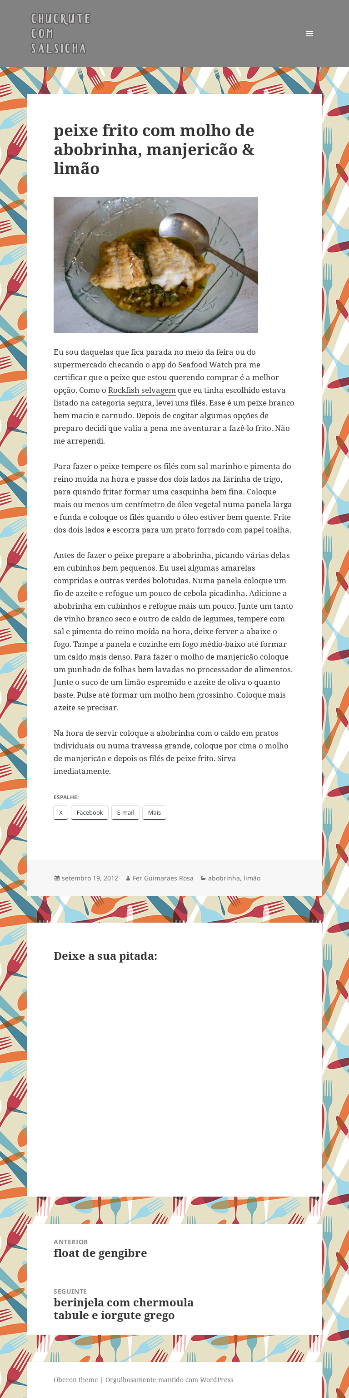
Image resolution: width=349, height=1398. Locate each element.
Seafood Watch (205, 364)
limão (252, 878)
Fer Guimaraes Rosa (163, 878)
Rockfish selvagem (142, 390)
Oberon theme (76, 1379)
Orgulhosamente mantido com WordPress (169, 1379)
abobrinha (224, 878)
